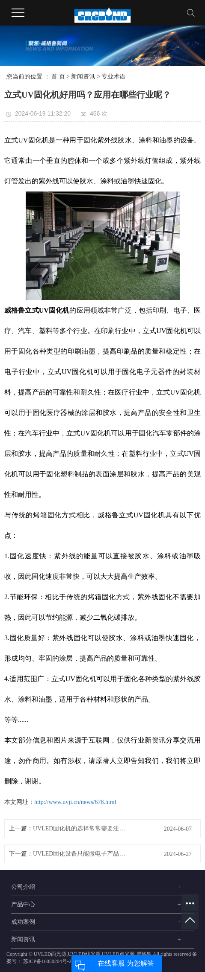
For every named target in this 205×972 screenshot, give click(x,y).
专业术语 (113, 76)
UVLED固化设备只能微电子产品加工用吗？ (80, 853)
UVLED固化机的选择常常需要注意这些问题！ (80, 828)
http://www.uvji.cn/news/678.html (75, 802)
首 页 (58, 76)
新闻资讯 (83, 76)
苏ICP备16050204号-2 (47, 961)
